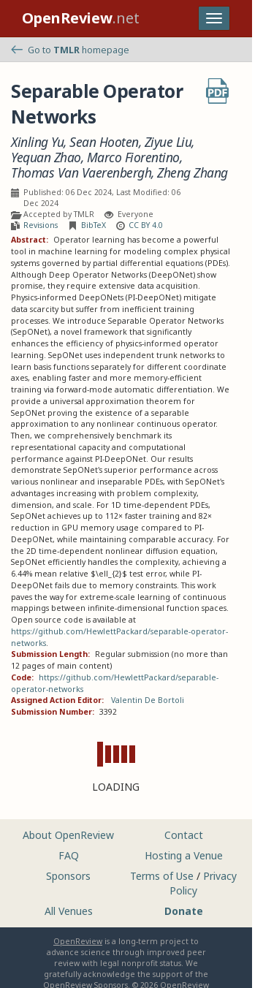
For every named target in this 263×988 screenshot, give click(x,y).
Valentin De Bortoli (147, 700)
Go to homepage (70, 50)
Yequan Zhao (46, 157)
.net (81, 18)
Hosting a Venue (184, 855)
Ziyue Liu (168, 142)
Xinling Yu (37, 142)
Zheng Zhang (192, 172)
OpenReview (77, 941)
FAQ (68, 855)
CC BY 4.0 (146, 225)
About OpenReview (68, 835)
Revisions (40, 225)
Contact (183, 835)
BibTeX (93, 225)
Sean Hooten (104, 142)
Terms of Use (162, 876)
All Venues (69, 911)
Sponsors (68, 876)
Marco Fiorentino (133, 157)
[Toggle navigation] (214, 18)
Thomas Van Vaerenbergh (81, 172)
